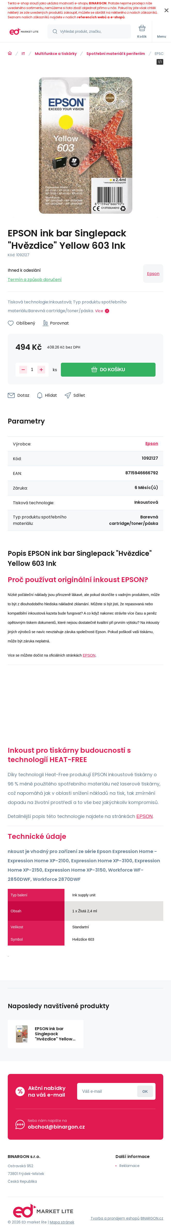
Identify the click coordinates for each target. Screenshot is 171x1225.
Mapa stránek (62, 1222)
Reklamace (129, 1165)
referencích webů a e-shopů (101, 17)
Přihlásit (145, 1091)
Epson (153, 274)
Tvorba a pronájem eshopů (115, 1218)
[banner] (24, 31)
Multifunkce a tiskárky (56, 53)
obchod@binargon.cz (56, 1126)
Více (99, 310)
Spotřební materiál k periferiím (115, 53)
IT (23, 53)
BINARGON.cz (152, 1218)
